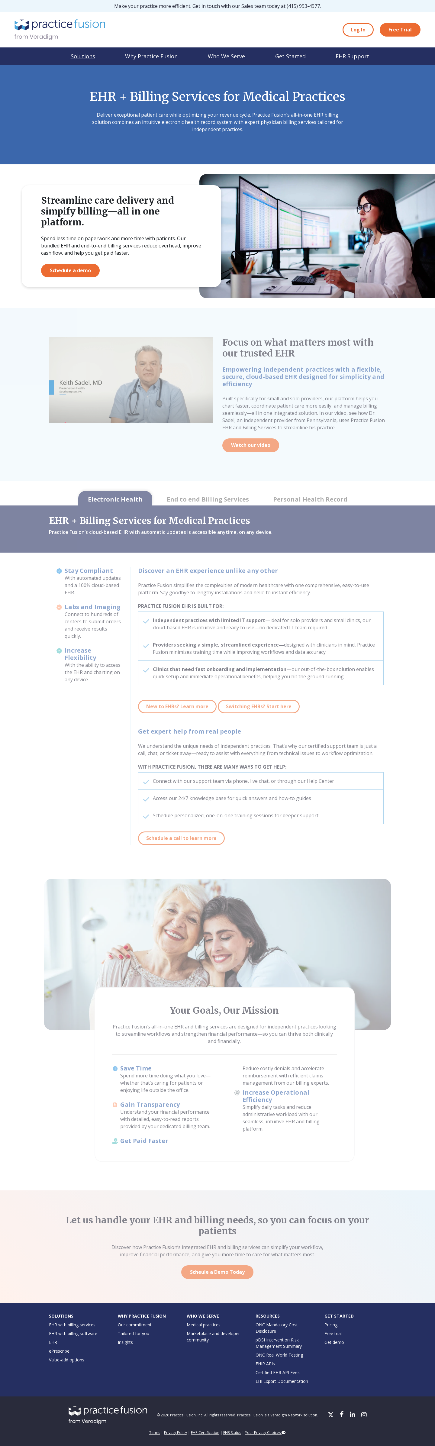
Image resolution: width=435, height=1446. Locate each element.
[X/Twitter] (331, 1415)
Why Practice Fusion (151, 56)
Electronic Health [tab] (115, 499)
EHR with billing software (73, 1333)
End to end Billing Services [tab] (208, 499)
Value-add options (66, 1360)
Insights (125, 1342)
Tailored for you (133, 1333)
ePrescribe (59, 1351)
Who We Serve (226, 56)
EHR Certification (205, 1432)
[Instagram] (364, 1415)
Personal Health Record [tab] (310, 499)
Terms (154, 1432)
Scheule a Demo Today (217, 1272)
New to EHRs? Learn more (177, 706)
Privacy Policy (175, 1432)
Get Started (290, 56)
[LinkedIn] (353, 1415)
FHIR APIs (265, 1364)
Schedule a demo (70, 270)
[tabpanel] (217, 682)
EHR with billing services (72, 1325)
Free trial (333, 1333)
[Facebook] (342, 1415)
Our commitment (135, 1325)
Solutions (83, 56)
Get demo (334, 1342)
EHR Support (352, 56)
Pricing (330, 1325)
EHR (53, 1342)
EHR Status (232, 1432)
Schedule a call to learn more (181, 838)
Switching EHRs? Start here (259, 706)
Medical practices (204, 1325)
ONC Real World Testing (279, 1355)
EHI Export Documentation (282, 1381)
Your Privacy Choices (265, 1432)
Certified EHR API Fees (278, 1372)
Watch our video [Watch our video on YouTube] (250, 445)
